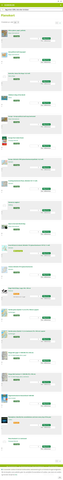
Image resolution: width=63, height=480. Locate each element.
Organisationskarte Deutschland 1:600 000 (21, 395)
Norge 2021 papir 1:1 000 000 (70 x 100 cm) (21, 352)
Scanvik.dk (9, 5)
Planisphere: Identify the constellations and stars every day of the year (29, 417)
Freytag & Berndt (13, 140)
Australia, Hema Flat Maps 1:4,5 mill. (19, 73)
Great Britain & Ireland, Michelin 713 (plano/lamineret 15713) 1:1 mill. (29, 245)
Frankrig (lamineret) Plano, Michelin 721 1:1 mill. (23, 181)
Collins (10, 419)
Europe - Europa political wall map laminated (21, 116)
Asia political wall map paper (17, 52)
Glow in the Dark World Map (16, 224)
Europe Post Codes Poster (16, 138)
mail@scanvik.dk (33, 468)
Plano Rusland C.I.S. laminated (17, 438)
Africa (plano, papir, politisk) (16, 30)
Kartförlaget (11, 312)
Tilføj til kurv (46, 38)
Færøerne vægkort (14, 202)
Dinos (10, 97)
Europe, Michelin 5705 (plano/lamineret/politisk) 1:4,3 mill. (26, 159)
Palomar (10, 291)
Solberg (10, 205)
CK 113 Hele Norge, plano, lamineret (18, 377)
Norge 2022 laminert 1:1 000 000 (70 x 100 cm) (22, 374)
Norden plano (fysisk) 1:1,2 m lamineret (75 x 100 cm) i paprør (26, 331)
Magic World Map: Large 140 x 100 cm (19, 288)
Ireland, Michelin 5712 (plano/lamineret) (20, 267)
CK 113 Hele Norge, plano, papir (17, 355)
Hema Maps (11, 76)
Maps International (13, 33)
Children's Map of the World (16, 95)
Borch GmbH (12, 398)
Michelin (10, 162)
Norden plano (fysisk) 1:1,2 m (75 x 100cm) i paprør (23, 309)
